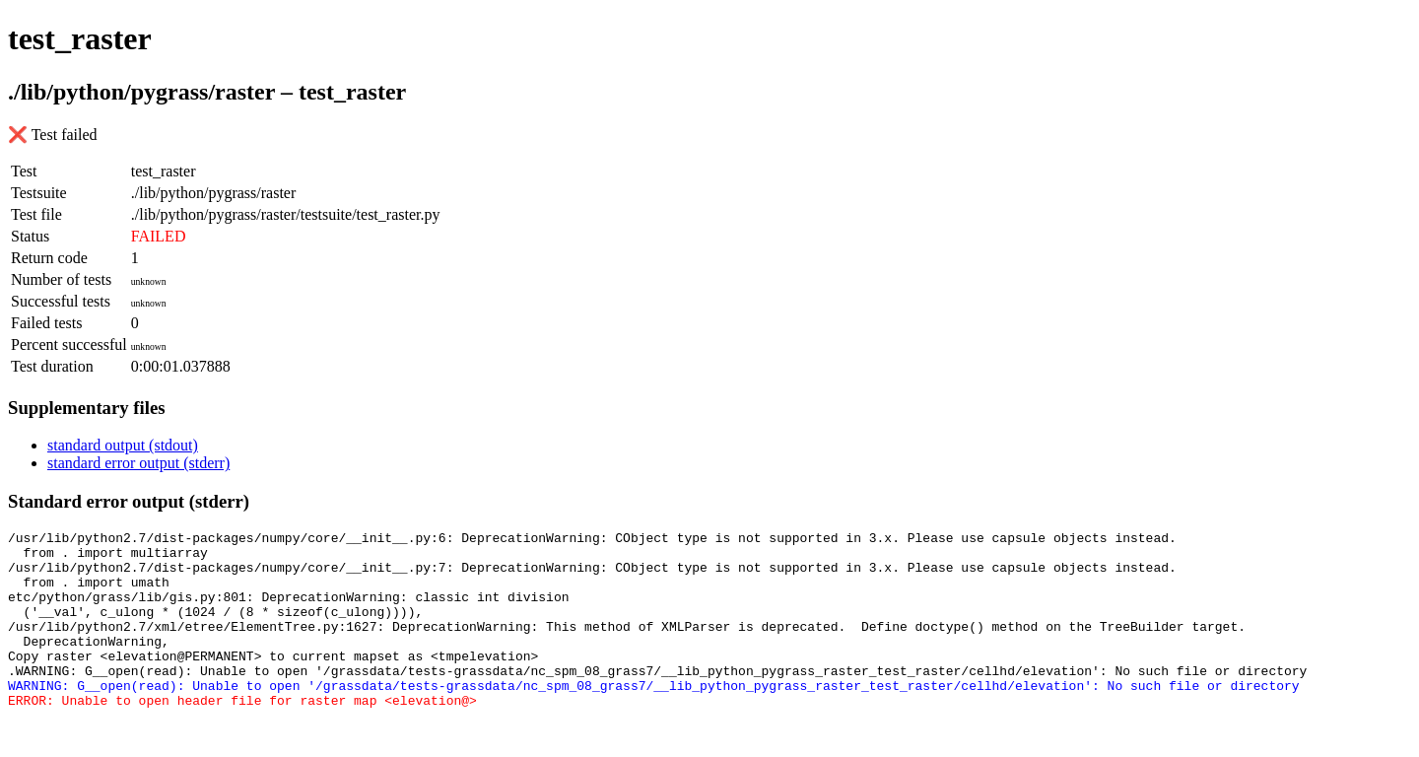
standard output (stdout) (122, 445)
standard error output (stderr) (138, 462)
